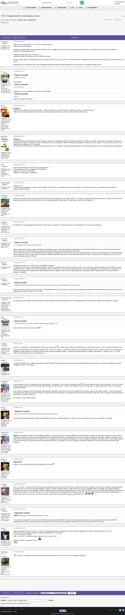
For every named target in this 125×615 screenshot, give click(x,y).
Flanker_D (4, 42)
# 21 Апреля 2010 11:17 (19, 238)
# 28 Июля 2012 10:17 (18, 551)
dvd (2, 165)
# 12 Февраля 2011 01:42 (19, 509)
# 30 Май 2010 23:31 (18, 407)
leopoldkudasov (6, 183)
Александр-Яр (6, 298)
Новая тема (6, 37)
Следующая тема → (118, 19)
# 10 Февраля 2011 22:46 (19, 484)
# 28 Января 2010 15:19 (19, 164)
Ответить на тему (18, 37)
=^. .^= (3, 71)
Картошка (4, 552)
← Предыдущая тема (107, 19)
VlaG (2, 317)
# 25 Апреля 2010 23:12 (19, 262)
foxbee (3, 509)
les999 (3, 360)
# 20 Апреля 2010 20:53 (19, 222)
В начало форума (31, 7)
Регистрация (120, 2)
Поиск (81, 7)
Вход (118, 3)
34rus (3, 528)
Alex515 (3, 263)
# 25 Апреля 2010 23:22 (19, 278)
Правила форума (47, 7)
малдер (3, 484)
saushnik (4, 196)
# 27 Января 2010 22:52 (19, 41)
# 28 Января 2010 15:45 (19, 182)
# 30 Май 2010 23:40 (18, 432)
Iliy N (2, 106)
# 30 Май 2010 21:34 (18, 381)
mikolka (3, 222)
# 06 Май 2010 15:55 (18, 317)
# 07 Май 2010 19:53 (18, 343)
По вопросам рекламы (6, 611)
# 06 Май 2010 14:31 (18, 297)
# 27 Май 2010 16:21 (18, 360)
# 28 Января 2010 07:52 (19, 105)
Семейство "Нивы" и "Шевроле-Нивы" (27, 20)
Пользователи (92, 7)
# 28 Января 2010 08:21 (19, 136)
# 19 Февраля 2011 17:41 (19, 528)
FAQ (73, 7)
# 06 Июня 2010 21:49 (18, 459)
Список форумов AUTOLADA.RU (8, 20)
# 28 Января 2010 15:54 (19, 195)
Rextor (3, 408)
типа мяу (4, 239)
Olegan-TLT (5, 381)
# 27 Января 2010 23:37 (19, 71)
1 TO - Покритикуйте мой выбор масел (20, 16)
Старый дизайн (61, 7)
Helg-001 (4, 136)
